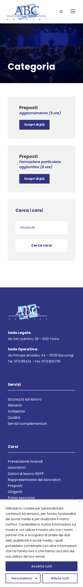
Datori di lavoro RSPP (26, 473)
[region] (41, 543)
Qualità (14, 417)
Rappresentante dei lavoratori (34, 479)
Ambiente (16, 411)
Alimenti (15, 405)
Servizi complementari (27, 423)
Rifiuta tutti (60, 578)
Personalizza (22, 578)
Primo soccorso (21, 497)
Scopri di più (34, 124)
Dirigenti (15, 491)
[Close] (80, 502)
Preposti (15, 485)
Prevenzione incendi (25, 461)
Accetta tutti (41, 566)
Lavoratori (16, 467)
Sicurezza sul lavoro (25, 399)
